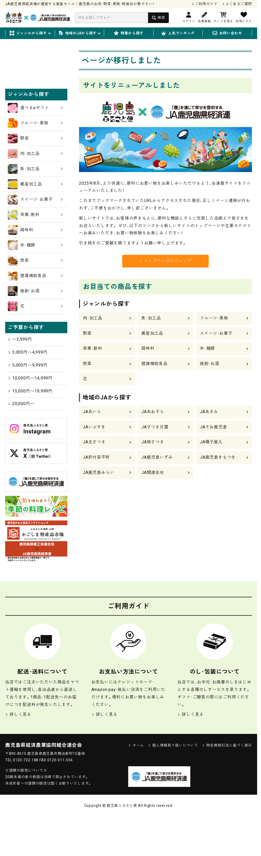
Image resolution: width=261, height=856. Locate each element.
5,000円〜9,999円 (27, 404)
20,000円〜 (21, 443)
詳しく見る (18, 753)
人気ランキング (178, 33)
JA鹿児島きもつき (218, 457)
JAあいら (92, 411)
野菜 (87, 333)
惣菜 (87, 363)
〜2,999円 (20, 378)
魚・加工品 (151, 318)
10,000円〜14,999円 (30, 417)
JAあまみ (209, 411)
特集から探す (128, 33)
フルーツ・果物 (214, 318)
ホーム (136, 785)
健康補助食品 (154, 363)
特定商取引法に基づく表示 (227, 785)
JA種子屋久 (211, 442)
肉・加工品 (92, 318)
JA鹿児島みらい (98, 472)
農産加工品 (152, 333)
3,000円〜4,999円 (27, 391)
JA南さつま (152, 442)
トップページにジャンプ (165, 260)
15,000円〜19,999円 (30, 430)
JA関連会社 (152, 472)
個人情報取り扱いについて (173, 785)
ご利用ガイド (206, 4)
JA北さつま (94, 442)
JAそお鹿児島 (213, 427)
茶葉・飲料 (92, 348)
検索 (161, 18)
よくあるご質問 (238, 4)
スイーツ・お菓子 (216, 333)
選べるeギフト (35, 147)
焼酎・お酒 (209, 363)
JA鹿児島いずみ (157, 457)
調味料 (147, 348)
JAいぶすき (94, 427)
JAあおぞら (152, 411)
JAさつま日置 (155, 427)
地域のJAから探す (79, 33)
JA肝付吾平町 (96, 457)
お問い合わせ (227, 33)
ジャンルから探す (30, 33)
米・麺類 (207, 348)
